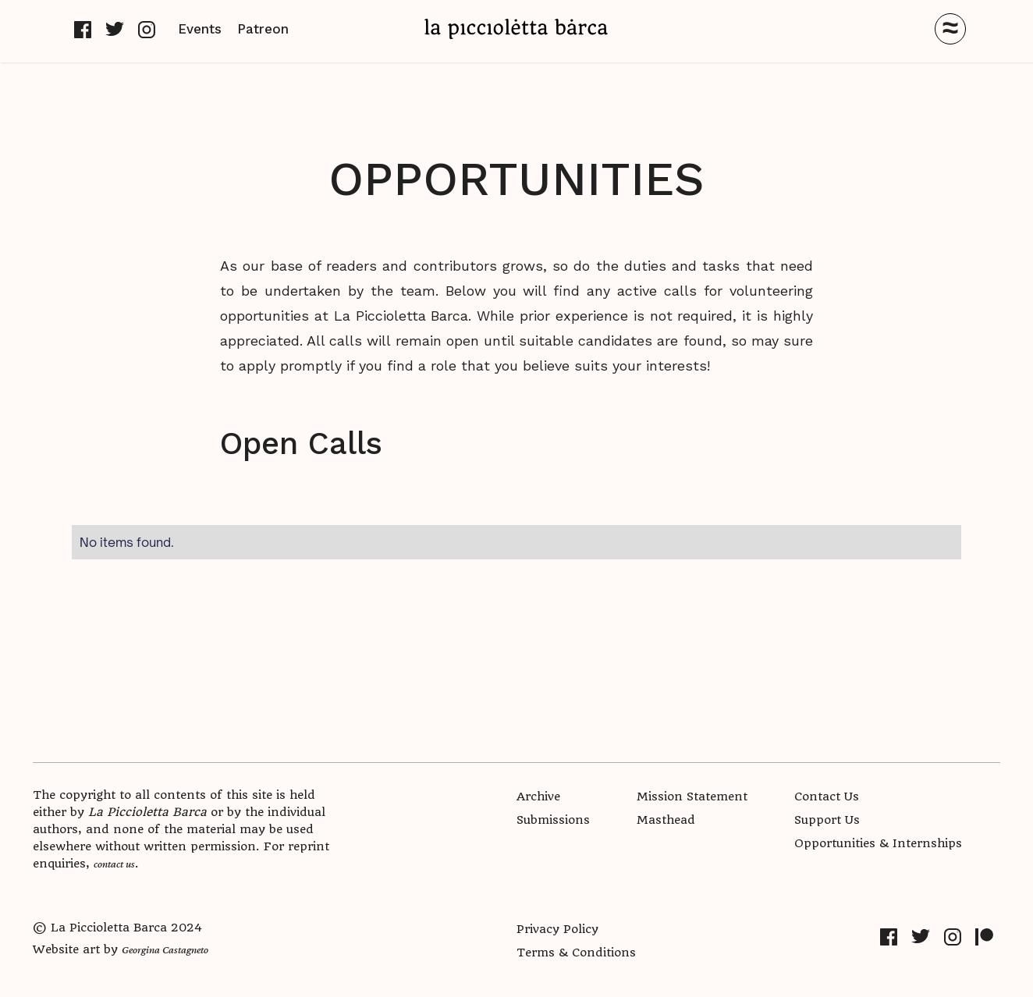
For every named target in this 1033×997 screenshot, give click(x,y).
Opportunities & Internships (878, 843)
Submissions (553, 820)
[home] (516, 28)
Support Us (827, 820)
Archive (538, 796)
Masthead (666, 820)
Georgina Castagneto (165, 949)
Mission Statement (692, 796)
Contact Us (826, 796)
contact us (114, 863)
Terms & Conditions (576, 953)
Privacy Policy (557, 929)
